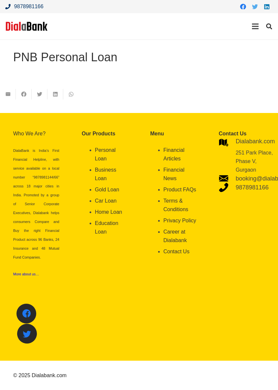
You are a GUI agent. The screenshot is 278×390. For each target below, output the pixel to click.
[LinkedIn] (267, 7)
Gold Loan (107, 189)
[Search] (269, 26)
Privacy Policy (179, 220)
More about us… (26, 274)
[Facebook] (243, 7)
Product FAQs (179, 189)
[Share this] (24, 94)
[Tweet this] (39, 94)
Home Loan (108, 212)
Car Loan (106, 201)
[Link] (26, 26)
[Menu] (255, 26)
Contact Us (176, 251)
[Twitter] (255, 7)
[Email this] (8, 94)
